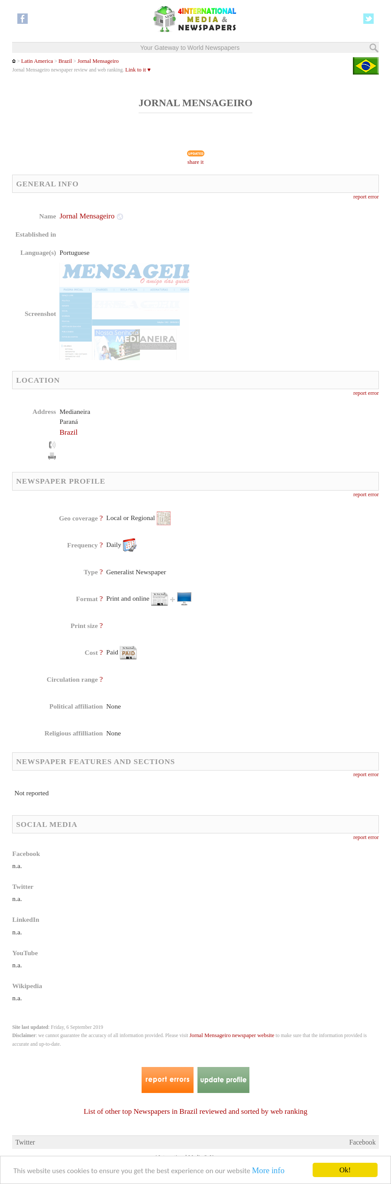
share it (195, 162)
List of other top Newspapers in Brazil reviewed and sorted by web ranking (195, 1111)
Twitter (25, 1142)
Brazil (65, 61)
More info (268, 1170)
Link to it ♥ (138, 70)
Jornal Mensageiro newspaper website (231, 1035)
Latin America (37, 61)
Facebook (362, 1142)
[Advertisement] (266, 266)
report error (366, 197)
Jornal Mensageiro (98, 61)
